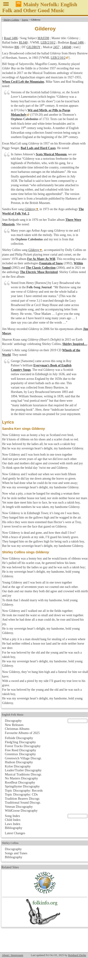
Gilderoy (30, 209)
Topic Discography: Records (24, 790)
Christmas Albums (17, 729)
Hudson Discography (19, 762)
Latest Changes (15, 833)
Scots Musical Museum (51, 154)
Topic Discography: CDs (21, 794)
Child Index (13, 820)
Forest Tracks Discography (23, 746)
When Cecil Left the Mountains (23, 81)
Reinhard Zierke (77, 955)
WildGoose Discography (21, 810)
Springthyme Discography (22, 786)
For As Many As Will (41, 259)
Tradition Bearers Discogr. (22, 798)
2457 (56, 47)
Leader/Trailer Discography (23, 770)
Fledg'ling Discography (20, 742)
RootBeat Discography (20, 782)
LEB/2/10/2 (48, 42)
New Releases (14, 725)
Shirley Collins (11, 19)
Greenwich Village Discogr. (23, 758)
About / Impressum (12, 955)
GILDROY (33, 47)
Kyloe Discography (18, 766)
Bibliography (13, 828)
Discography (13, 720)
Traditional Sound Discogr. (23, 802)
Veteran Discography (19, 806)
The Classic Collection (41, 267)
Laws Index (13, 824)
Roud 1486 (11, 38)
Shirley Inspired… (74, 344)
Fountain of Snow (51, 263)
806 (16, 47)
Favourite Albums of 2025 (22, 733)
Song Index (12, 816)
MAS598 (43, 38)
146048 (66, 47)
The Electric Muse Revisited (39, 272)
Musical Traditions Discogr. (23, 774)
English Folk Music (13, 714)
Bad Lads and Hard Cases (38, 148)
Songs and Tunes (16, 853)
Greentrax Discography (20, 754)
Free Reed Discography (20, 750)
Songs (25, 19)
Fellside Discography (19, 738)
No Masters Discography (21, 778)
